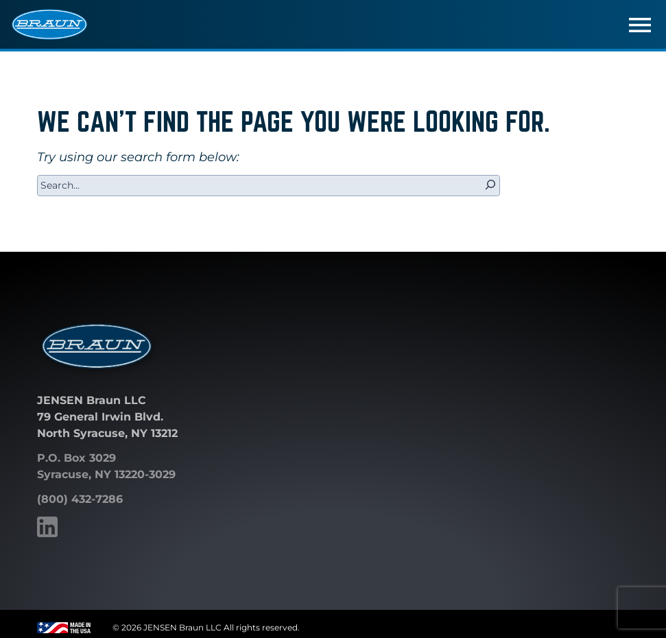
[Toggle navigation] (640, 24)
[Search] (490, 186)
